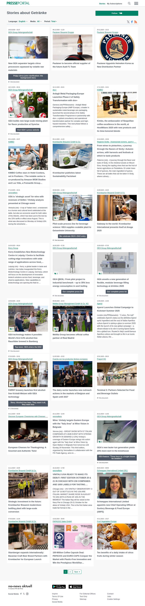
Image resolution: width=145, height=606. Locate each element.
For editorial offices (87, 592)
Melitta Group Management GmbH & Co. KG (71, 303)
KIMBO (100, 90)
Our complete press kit (72, 291)
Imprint (55, 592)
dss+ (55, 90)
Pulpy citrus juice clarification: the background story (28, 77)
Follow (117, 13)
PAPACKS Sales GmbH (62, 520)
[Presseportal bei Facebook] (20, 593)
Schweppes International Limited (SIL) (112, 470)
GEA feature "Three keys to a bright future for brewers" (117, 456)
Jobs (109, 595)
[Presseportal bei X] (23, 593)
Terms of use (57, 595)
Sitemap (83, 598)
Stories (102, 4)
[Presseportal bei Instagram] (26, 592)
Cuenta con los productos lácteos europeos (70, 358)
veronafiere (13, 193)
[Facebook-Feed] (132, 22)
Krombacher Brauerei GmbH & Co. (67, 142)
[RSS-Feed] (135, 22)
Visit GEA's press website (28, 130)
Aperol (99, 303)
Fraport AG (101, 358)
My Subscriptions (114, 4)
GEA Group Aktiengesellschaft (20, 33)
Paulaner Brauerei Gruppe (63, 33)
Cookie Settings (113, 598)
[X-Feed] (128, 22)
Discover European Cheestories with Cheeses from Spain (31, 416)
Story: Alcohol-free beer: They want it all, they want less (28, 403)
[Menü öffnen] (136, 3)
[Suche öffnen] (129, 3)
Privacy (55, 598)
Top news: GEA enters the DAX (28, 346)
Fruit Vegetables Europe (107, 520)
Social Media (57, 600)
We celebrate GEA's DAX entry (72, 236)
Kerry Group (13, 248)
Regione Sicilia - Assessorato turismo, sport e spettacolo (119, 142)
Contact (110, 592)
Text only (83, 595)
